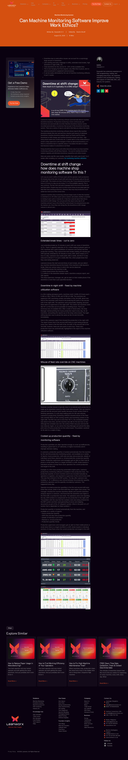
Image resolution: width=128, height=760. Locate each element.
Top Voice (65, 4)
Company (46, 4)
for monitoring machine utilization (75, 158)
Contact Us (107, 4)
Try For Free (96, 4)
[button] (98, 91)
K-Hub (56, 4)
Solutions (24, 4)
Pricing (85, 4)
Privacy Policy (12, 751)
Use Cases (35, 4)
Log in (117, 4)
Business (76, 4)
